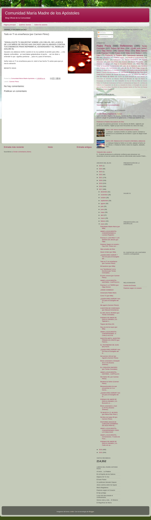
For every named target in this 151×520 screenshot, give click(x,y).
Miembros (144, 66)
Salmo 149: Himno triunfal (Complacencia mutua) (122, 130)
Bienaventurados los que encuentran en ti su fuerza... (108, 388)
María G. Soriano (102, 72)
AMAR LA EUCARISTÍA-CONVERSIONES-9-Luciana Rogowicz (108, 233)
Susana (105, 89)
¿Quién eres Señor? (138, 48)
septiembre (105, 200)
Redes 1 (139, 53)
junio (102, 209)
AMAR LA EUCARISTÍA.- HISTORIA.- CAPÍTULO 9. (110, 281)
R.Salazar (102, 68)
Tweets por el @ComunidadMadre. (108, 105)
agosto (103, 203)
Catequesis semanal (135, 55)
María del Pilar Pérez (137, 72)
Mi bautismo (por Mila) (107, 266)
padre (110, 89)
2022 (101, 174)
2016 (101, 449)
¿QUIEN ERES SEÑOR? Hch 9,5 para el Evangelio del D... (110, 300)
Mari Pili (103, 87)
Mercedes (129, 78)
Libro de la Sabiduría (130, 66)
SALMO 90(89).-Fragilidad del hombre (109, 114)
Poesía (123, 74)
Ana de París (131, 81)
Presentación (100, 81)
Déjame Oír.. (136, 83)
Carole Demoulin (129, 76)
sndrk (72, 511)
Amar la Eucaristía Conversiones (108, 66)
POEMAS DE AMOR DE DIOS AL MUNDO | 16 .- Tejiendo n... (109, 319)
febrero (103, 221)
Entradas (102, 33)
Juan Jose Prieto (112, 62)
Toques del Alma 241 (107, 324)
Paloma (143, 78)
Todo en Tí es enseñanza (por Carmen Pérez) (108, 262)
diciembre (104, 192)
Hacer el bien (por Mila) (108, 252)
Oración (116, 74)
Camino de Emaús (130, 285)
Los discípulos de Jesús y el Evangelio (128, 85)
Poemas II (105, 53)
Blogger (91, 511)
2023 (101, 171)
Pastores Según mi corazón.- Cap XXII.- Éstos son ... (110, 245)
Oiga (136, 78)
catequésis (106, 57)
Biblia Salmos (141, 51)
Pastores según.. (119, 57)
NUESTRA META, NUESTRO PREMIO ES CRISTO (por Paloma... (110, 340)
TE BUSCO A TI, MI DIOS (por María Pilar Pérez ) (109, 413)
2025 (101, 166)
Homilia (99, 70)
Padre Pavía (104, 45)
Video (128, 53)
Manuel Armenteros (131, 60)
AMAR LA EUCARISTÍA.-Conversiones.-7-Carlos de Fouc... (110, 436)
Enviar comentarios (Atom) (22, 152)
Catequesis (117, 60)
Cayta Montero (141, 76)
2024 (101, 169)
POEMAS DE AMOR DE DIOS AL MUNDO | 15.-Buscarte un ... (109, 401)
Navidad (116, 70)
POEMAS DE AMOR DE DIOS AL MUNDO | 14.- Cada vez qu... (109, 443)
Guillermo (99, 85)
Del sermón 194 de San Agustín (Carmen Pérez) (109, 357)
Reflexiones (126, 45)
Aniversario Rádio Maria (108, 293)
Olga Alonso (107, 51)
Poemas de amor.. (103, 60)
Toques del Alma (117, 48)
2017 (101, 189)
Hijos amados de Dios (107, 249)
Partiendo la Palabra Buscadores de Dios (110, 122)
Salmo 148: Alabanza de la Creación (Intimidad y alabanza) (125, 141)
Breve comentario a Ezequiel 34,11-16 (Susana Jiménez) (110, 362)
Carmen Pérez (14, 81)
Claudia (104, 83)
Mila (98, 57)
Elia (128, 68)
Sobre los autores (40, 25)
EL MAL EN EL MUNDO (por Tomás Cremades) (109, 313)
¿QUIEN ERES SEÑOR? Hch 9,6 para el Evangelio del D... (110, 394)
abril (102, 215)
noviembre (104, 195)
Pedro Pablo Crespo (138, 68)
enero (103, 224)
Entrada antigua (84, 147)
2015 (101, 452)
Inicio (50, 147)
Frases (117, 53)
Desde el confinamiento (136, 57)
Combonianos (112, 83)
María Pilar (140, 64)
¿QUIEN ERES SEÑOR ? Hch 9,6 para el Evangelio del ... (109, 256)
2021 (101, 177)
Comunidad (100, 78)
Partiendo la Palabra (113, 55)
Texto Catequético (119, 81)
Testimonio (109, 81)
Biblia (138, 81)
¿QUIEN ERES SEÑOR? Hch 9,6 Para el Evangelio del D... (110, 351)
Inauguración (107, 85)
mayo (103, 212)
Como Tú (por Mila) (106, 296)
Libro (99, 55)
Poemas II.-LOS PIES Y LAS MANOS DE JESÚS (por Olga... (109, 239)
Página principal (10, 25)
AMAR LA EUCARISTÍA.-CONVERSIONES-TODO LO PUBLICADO (109, 430)
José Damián (124, 72)
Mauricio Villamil (118, 78)
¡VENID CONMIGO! (107, 290)
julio (102, 206)
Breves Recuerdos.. (137, 62)
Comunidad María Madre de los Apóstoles (42, 13)
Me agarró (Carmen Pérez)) (109, 305)
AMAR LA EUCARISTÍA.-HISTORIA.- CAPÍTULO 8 (109, 373)
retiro (129, 74)
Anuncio (124, 62)
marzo (103, 218)
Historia (136, 74)
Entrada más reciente (14, 147)
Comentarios (103, 36)
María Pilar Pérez (112, 87)
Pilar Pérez (137, 87)
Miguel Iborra (107, 70)
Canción (120, 76)
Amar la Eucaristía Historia (123, 64)
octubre (103, 197)
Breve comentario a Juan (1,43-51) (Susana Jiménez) (108, 407)
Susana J (124, 70)
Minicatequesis (113, 72)
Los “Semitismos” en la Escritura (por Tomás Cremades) (108, 271)
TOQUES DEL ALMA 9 (104, 152)
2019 (101, 183)
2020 (101, 180)
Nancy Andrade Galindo (126, 87)
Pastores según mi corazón (133, 288)
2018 (101, 186)
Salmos (112, 76)
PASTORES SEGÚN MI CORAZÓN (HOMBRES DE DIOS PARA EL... (109, 423)
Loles (122, 68)
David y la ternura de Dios (137, 70)
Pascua (104, 76)
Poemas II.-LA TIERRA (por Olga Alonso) (109, 286)
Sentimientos (113, 68)
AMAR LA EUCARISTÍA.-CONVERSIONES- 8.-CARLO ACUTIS (108, 333)
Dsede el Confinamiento (124, 83)
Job (114, 85)
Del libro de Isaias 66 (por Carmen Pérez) (108, 418)
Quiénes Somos (25, 25)
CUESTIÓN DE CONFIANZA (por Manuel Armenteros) (110, 309)
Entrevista (108, 78)
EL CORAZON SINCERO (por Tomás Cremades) (108, 368)
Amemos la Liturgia (103, 64)
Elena (143, 83)
